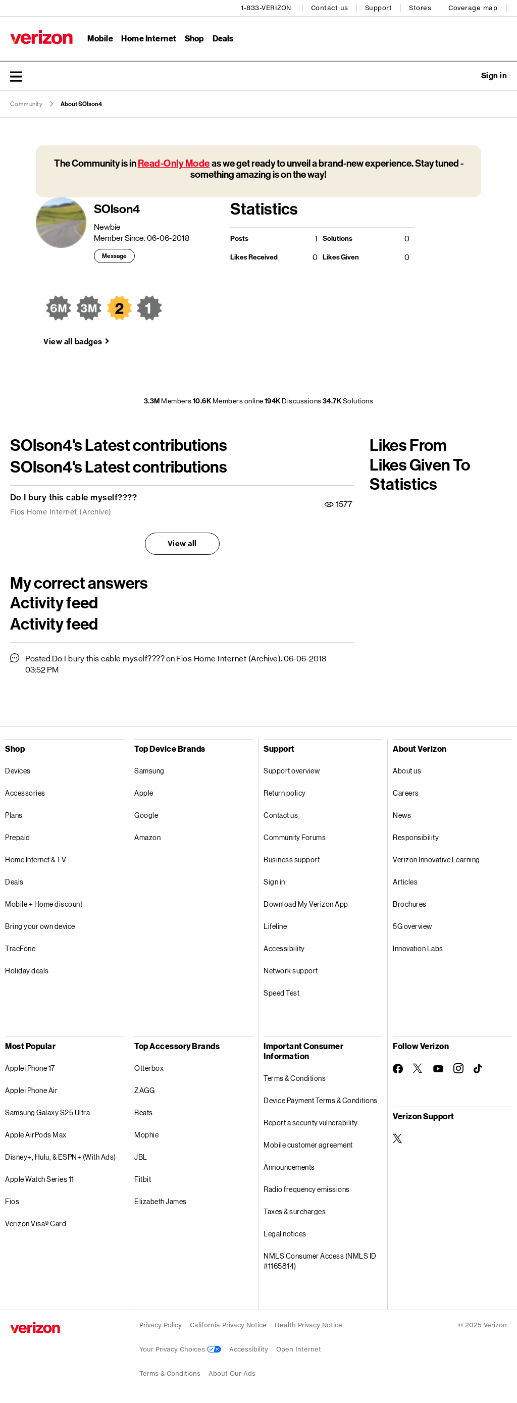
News (402, 815)
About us (407, 770)
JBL (140, 1157)
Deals (14, 881)
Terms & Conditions (295, 1078)
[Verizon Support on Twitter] (398, 1138)
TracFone (20, 948)
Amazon (147, 837)
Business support (292, 859)
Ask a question (466, 76)
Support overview (292, 770)
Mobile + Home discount (43, 904)
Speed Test (281, 993)
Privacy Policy (160, 1325)
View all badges (72, 341)
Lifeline (275, 926)
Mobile (100, 38)
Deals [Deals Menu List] (223, 38)
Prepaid (17, 837)
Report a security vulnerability (311, 1122)
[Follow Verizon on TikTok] (479, 1069)
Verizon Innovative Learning (436, 859)
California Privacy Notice (228, 1325)
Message (114, 255)
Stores (420, 8)
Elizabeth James (160, 1201)
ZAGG (144, 1090)
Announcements (289, 1167)
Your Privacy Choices (180, 1349)
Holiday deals (27, 970)
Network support (291, 970)
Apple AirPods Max (36, 1134)
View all (182, 543)
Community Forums (295, 837)
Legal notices (285, 1233)
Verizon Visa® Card (35, 1223)
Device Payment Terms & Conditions (321, 1100)
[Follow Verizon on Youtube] (438, 1069)
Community (26, 104)
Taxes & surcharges (295, 1211)
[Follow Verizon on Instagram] (458, 1068)
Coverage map (472, 8)
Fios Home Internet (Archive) (61, 511)
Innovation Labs (418, 948)
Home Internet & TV (35, 859)
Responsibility (416, 837)
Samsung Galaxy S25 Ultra (47, 1112)
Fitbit (142, 1179)
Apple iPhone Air (31, 1090)
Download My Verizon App (306, 904)
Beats (143, 1112)
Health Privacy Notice (308, 1325)
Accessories (25, 793)
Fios (12, 1201)
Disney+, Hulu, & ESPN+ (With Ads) (60, 1157)
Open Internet (298, 1349)
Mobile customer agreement (308, 1144)
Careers (406, 793)
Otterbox (149, 1068)
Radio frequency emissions (307, 1189)
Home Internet (149, 38)
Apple (143, 793)
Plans (14, 815)
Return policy (285, 793)
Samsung (149, 770)
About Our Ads (232, 1373)
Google (146, 815)
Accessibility (284, 948)
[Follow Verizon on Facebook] (398, 1069)
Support (378, 8)
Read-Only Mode (174, 163)
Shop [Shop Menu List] (194, 38)
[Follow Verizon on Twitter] (418, 1068)
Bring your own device (40, 926)
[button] (16, 76)
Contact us (329, 8)
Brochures (410, 904)
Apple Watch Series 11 (39, 1179)
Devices (18, 770)
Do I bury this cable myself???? (73, 497)
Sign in (274, 881)
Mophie (146, 1134)
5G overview (412, 926)
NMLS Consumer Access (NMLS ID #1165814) (320, 1261)
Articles (405, 881)
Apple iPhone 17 (30, 1068)
